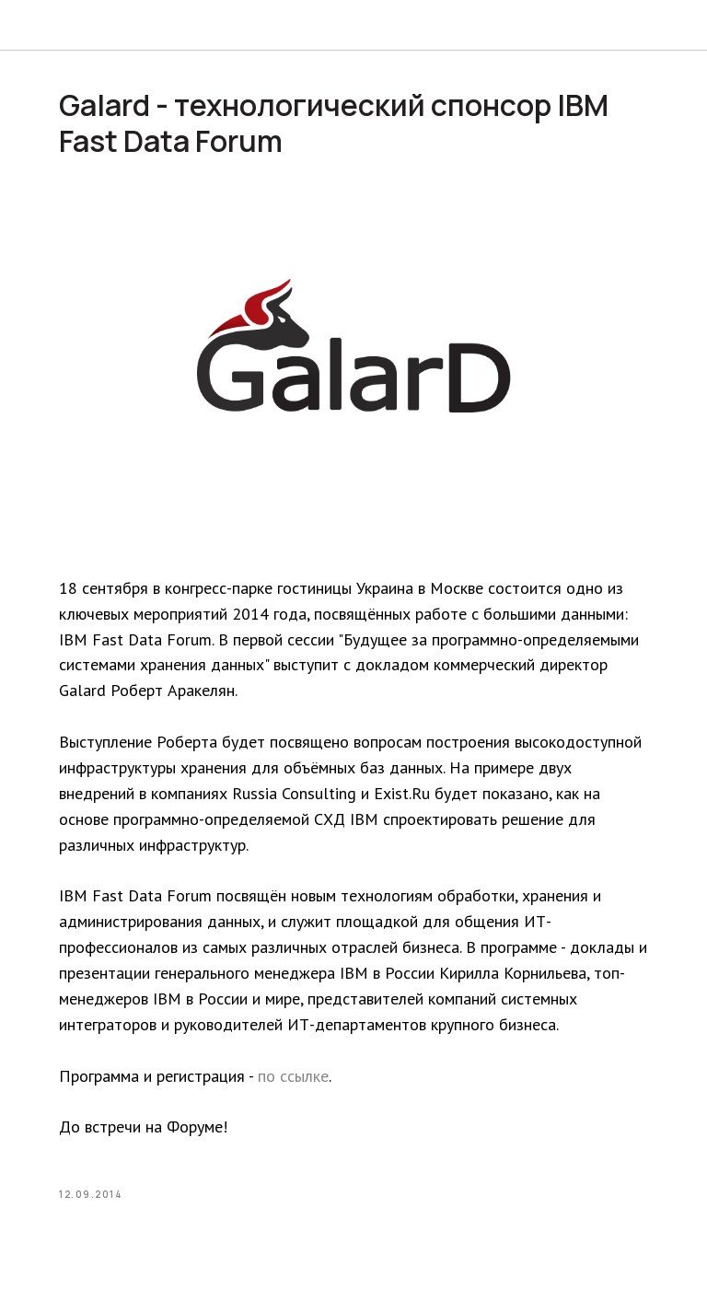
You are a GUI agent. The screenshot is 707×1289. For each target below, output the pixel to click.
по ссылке (293, 1075)
